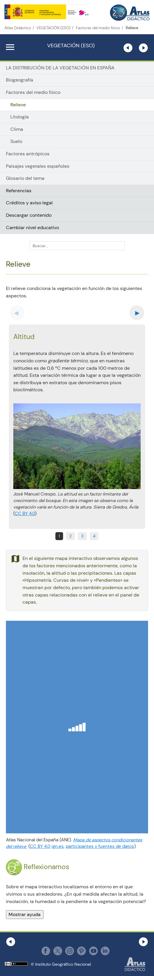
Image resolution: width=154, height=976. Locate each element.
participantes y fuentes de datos (100, 846)
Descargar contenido (29, 215)
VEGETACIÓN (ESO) (53, 27)
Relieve (18, 105)
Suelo (16, 141)
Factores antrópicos (27, 154)
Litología (19, 117)
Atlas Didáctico (17, 27)
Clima (16, 129)
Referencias (18, 191)
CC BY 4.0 (25, 513)
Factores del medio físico (98, 27)
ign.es (58, 846)
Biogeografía (19, 80)
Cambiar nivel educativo (32, 227)
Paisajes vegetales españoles (37, 166)
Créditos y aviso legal (29, 203)
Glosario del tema (25, 178)
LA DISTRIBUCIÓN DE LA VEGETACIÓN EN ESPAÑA (60, 68)
